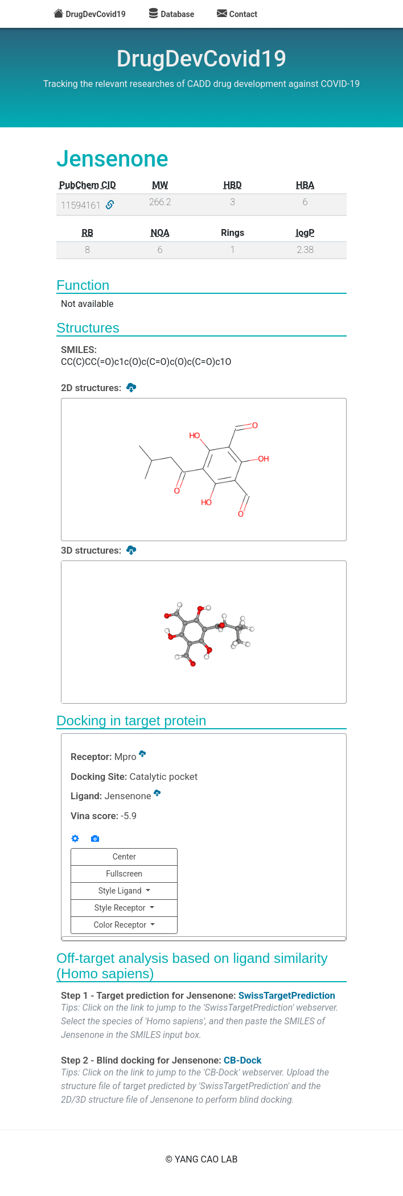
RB (87, 232)
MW (160, 185)
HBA (305, 185)
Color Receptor (120, 924)
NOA (160, 232)
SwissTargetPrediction (286, 994)
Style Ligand (120, 890)
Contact (237, 14)
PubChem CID (87, 185)
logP (305, 232)
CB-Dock (242, 1059)
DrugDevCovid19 (90, 14)
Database (171, 14)
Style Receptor (120, 907)
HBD (233, 185)
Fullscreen (124, 873)
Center (124, 856)
